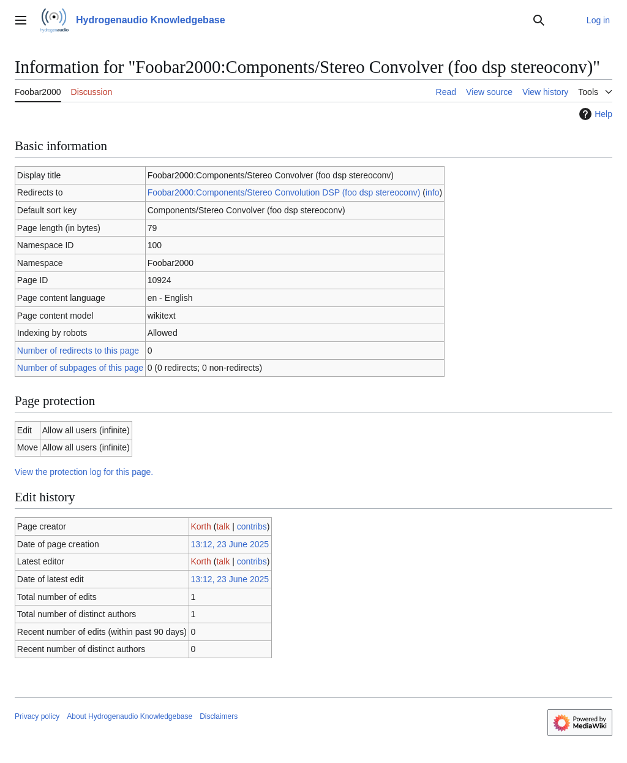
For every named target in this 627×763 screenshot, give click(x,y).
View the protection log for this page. (84, 472)
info (433, 192)
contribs (252, 526)
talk (223, 526)
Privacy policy (37, 716)
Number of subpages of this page (80, 368)
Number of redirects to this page (78, 350)
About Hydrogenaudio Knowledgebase (129, 716)
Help (594, 114)
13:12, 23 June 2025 (229, 544)
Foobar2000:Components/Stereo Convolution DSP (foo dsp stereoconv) (284, 192)
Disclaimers (219, 716)
